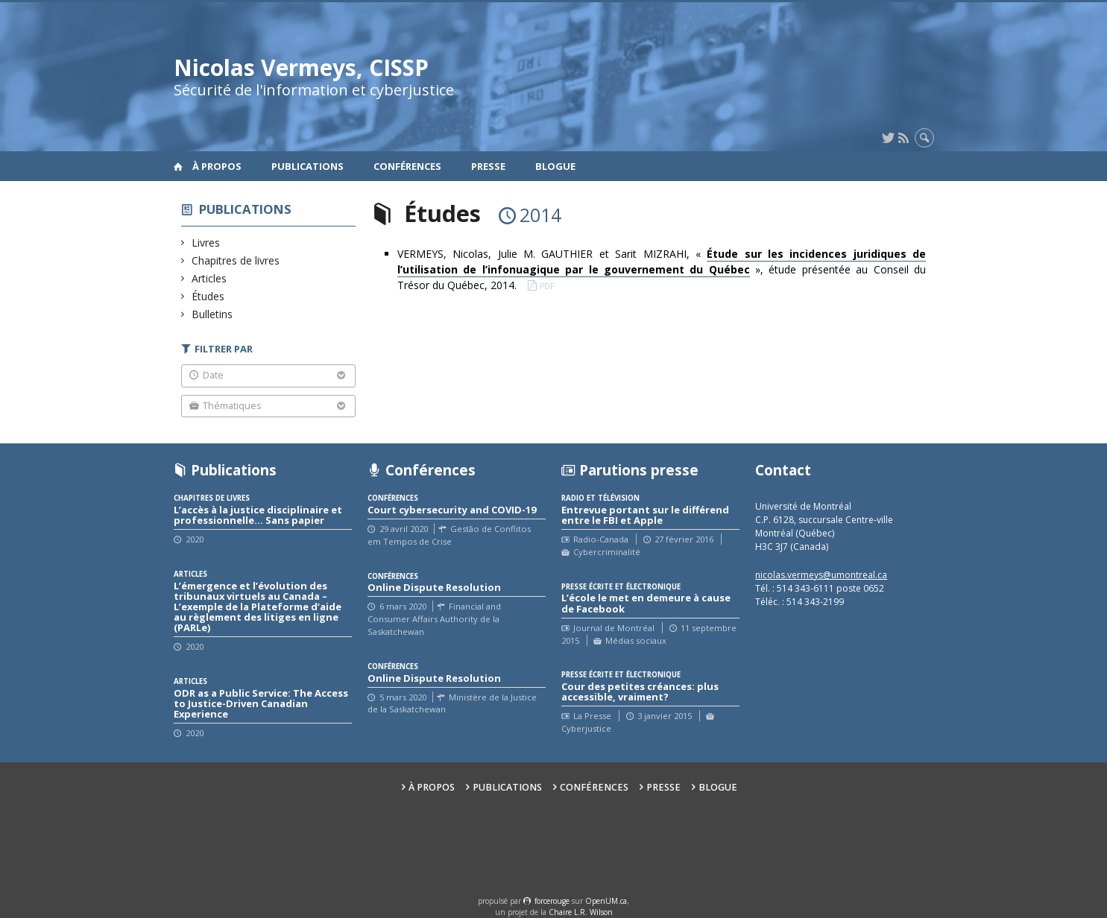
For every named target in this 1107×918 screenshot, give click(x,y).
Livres (206, 242)
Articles (209, 278)
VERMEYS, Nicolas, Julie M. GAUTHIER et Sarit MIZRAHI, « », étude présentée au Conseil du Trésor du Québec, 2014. (661, 269)
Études (208, 296)
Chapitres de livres (236, 260)
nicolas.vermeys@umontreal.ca (821, 575)
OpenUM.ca (606, 901)
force (552, 901)
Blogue (555, 166)
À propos (217, 166)
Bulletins (212, 314)
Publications (307, 166)
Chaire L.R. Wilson (581, 912)
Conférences (407, 166)
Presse (488, 166)
